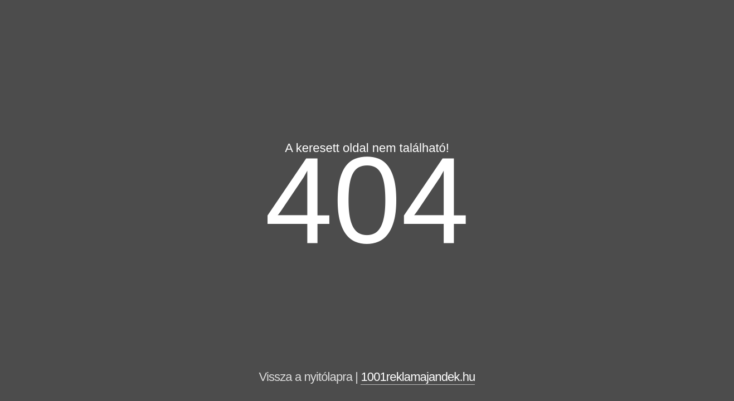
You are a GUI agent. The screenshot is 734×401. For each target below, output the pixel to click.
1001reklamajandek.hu (418, 377)
